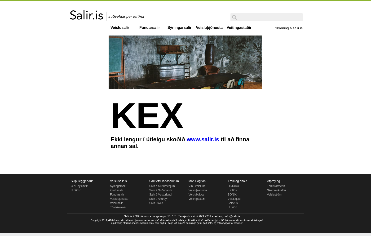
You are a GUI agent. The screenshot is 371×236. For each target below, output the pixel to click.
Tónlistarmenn (276, 186)
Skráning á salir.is (289, 28)
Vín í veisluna (197, 186)
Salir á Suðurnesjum (162, 186)
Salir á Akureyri (158, 198)
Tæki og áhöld (237, 181)
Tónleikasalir (118, 207)
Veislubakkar (197, 194)
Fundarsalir (149, 28)
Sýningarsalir (179, 28)
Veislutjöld (234, 198)
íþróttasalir (116, 190)
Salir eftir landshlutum (164, 181)
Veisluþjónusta (209, 28)
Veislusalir (119, 28)
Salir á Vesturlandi (160, 194)
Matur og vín (197, 181)
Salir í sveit (156, 203)
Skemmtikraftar (276, 190)
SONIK (232, 194)
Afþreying (273, 181)
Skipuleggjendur (82, 181)
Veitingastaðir (239, 28)
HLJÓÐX (233, 186)
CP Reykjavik (79, 186)
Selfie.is (233, 203)
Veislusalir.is (118, 181)
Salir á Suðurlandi (160, 190)
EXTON (233, 190)
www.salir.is (203, 139)
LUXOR (75, 190)
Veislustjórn (274, 194)
